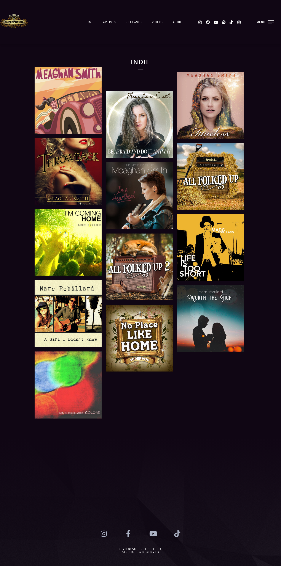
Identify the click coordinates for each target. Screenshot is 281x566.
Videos (158, 22)
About (178, 22)
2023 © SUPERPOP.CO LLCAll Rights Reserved (140, 550)
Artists (110, 22)
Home (89, 22)
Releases (134, 22)
